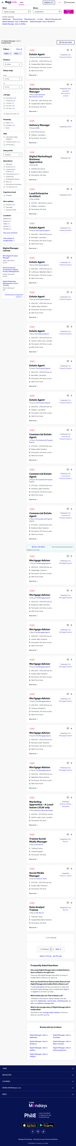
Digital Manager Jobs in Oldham (39, 1055)
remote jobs (51, 1001)
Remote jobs (17, 19)
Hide (5, 134)
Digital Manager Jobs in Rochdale (62, 1036)
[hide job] (71, 50)
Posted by (7, 120)
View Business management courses (14, 296)
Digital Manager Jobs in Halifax (14, 24)
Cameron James (41, 879)
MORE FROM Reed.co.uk (38, 1088)
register (35, 992)
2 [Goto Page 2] (53, 949)
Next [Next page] (58, 949)
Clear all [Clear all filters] (19, 49)
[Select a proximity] (12, 64)
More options (8, 201)
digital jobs (42, 1001)
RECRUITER (38, 1075)
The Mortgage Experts (43, 563)
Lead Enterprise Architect (38, 195)
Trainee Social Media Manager (38, 840)
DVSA (37, 128)
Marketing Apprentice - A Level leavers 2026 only (41, 804)
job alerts (40, 987)
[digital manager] (7, 53)
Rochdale (7, 229)
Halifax (6, 224)
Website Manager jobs (53, 19)
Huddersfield (6, 43)
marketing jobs (62, 1001)
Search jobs (68, 12)
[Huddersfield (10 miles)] (17, 53)
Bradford (7, 221)
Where (35, 8)
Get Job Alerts (38, 547)
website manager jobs (46, 1003)
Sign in (66, 989)
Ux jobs (40, 19)
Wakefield (7, 218)
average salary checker (51, 1012)
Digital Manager (9, 41)
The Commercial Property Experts (65, 436)
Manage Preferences (25, 1139)
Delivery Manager (39, 125)
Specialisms (7, 161)
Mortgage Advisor (39, 560)
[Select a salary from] (12, 79)
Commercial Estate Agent (40, 436)
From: (5, 75)
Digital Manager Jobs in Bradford (42, 22)
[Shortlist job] (67, 50)
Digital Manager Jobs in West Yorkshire (62, 1042)
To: (4, 83)
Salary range (8, 70)
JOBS (38, 1068)
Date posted (8, 151)
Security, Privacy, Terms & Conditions (45, 1139)
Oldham (6, 226)
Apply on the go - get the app (51, 956)
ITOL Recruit (39, 844)
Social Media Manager (36, 874)
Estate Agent (37, 54)
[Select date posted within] (12, 155)
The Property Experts (43, 57)
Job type (6, 95)
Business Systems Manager (39, 90)
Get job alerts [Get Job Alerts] (65, 42)
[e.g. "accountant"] (16, 12)
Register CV (48, 2)
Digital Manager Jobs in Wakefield (15, 22)
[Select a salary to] (12, 87)
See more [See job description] (33, 75)
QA (37, 165)
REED (38, 1094)
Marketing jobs (29, 19)
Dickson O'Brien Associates (44, 810)
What (4, 8)
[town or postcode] (47, 12)
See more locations (10, 233)
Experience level (9, 192)
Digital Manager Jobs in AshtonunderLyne (62, 1049)
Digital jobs (6, 19)
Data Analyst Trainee (36, 909)
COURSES (38, 1081)
